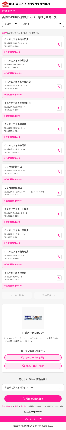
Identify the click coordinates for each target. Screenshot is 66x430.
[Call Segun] (59, 44)
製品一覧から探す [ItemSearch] (33, 366)
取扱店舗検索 (7, 406)
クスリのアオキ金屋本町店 (17, 103)
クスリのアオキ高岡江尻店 (17, 82)
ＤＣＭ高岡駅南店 (13, 188)
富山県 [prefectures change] (11, 24)
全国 (16, 406)
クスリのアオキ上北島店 (16, 209)
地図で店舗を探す (33, 399)
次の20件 (49, 295)
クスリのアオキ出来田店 (16, 39)
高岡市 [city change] (42, 24)
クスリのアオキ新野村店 (16, 251)
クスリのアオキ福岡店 (15, 273)
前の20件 (17, 295)
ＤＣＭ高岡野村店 (13, 167)
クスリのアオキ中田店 (15, 145)
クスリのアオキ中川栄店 (16, 60)
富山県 (23, 406)
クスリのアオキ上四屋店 (16, 230)
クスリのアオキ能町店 (15, 124)
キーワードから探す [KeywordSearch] (33, 357)
